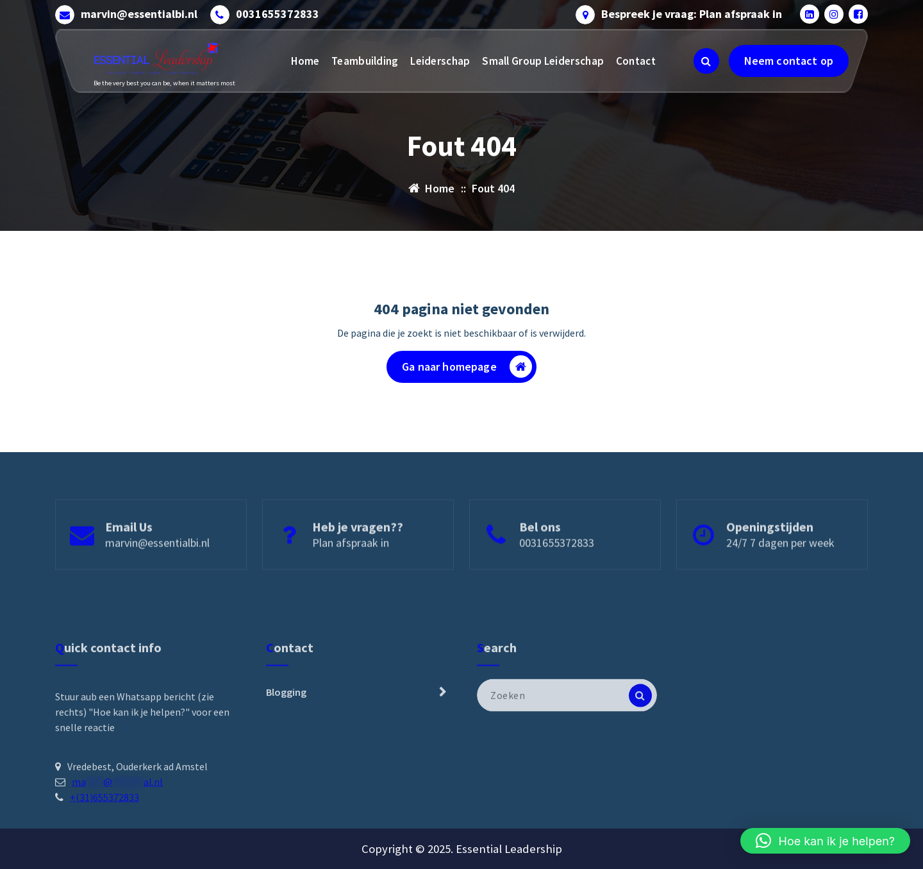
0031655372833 (277, 14)
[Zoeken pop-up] (706, 61)
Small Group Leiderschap (543, 61)
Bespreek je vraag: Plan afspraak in (691, 14)
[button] (825, 841)
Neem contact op (788, 60)
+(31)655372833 (104, 856)
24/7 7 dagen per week (780, 566)
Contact (636, 61)
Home (305, 61)
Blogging (286, 751)
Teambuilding (365, 61)
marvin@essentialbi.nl (139, 14)
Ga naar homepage (467, 367)
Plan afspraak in (350, 566)
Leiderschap (440, 61)
